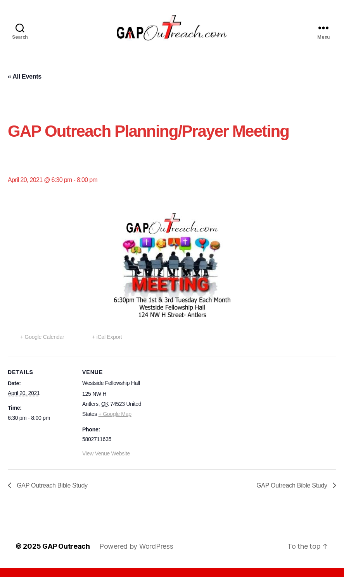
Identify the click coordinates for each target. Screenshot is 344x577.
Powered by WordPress (136, 555)
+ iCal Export (107, 346)
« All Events (24, 85)
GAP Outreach (66, 555)
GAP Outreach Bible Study (51, 494)
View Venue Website (106, 463)
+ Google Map (115, 423)
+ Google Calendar (42, 346)
